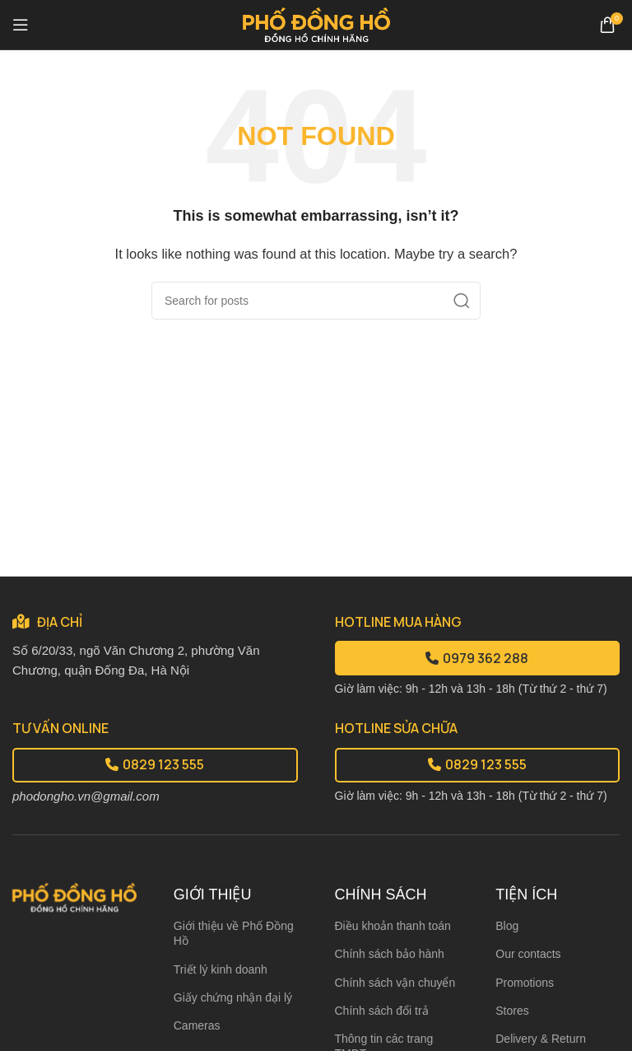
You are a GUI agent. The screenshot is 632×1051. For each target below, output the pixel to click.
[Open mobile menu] (20, 24)
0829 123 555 (154, 764)
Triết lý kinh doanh (220, 969)
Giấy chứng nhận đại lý (233, 997)
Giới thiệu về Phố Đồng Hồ (234, 933)
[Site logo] (316, 23)
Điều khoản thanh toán (393, 925)
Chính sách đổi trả (382, 1010)
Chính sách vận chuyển (395, 982)
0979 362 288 (476, 658)
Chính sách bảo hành (389, 953)
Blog (506, 925)
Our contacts (527, 953)
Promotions (524, 982)
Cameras (197, 1025)
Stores (511, 1010)
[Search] (316, 301)
